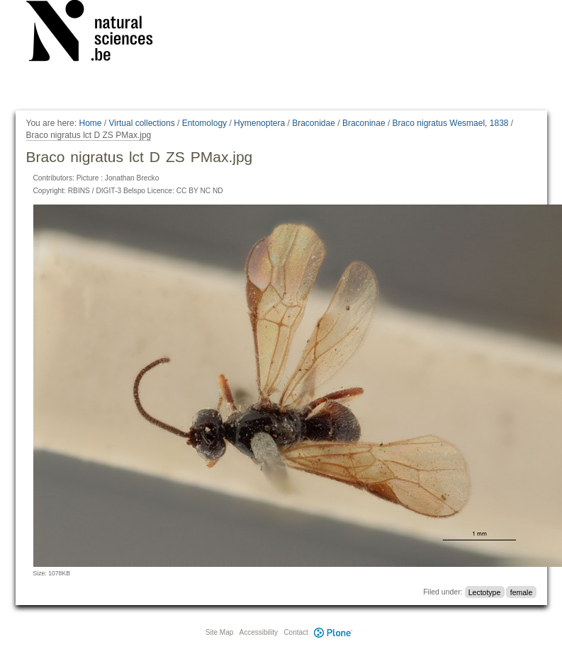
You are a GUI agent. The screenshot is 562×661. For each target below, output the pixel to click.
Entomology (204, 123)
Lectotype (484, 591)
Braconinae (364, 123)
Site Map (219, 632)
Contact (295, 632)
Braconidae (313, 123)
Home (90, 123)
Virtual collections (142, 123)
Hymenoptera (259, 123)
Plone (334, 632)
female (521, 591)
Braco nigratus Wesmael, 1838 (451, 123)
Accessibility (259, 632)
